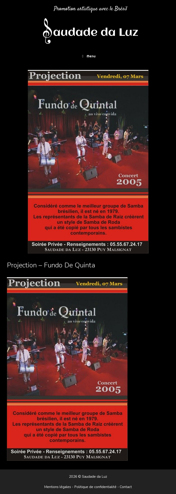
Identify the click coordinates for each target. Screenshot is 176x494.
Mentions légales (57, 487)
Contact (126, 487)
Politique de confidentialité (95, 487)
